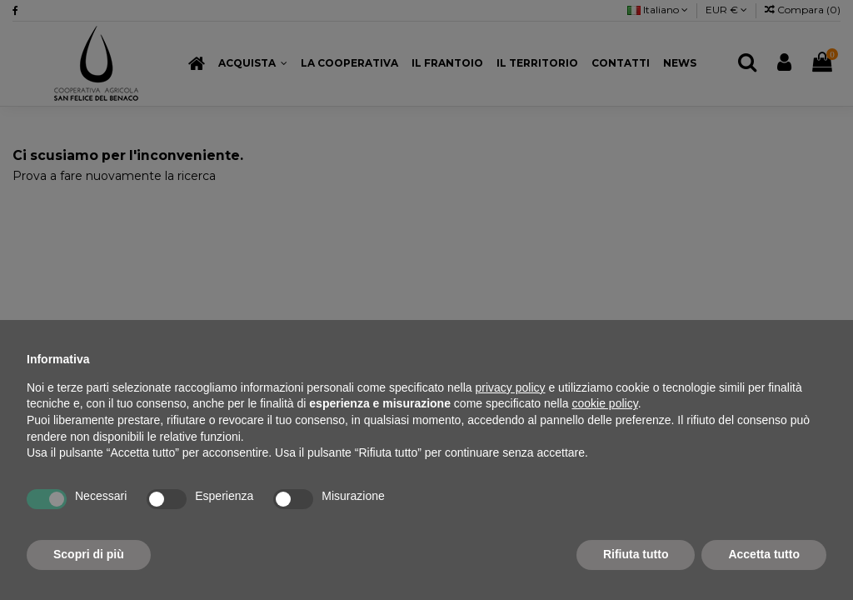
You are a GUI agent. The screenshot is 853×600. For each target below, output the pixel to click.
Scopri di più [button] (88, 554)
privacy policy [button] (511, 387)
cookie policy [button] (605, 403)
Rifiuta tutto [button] (636, 554)
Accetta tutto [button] (764, 554)
